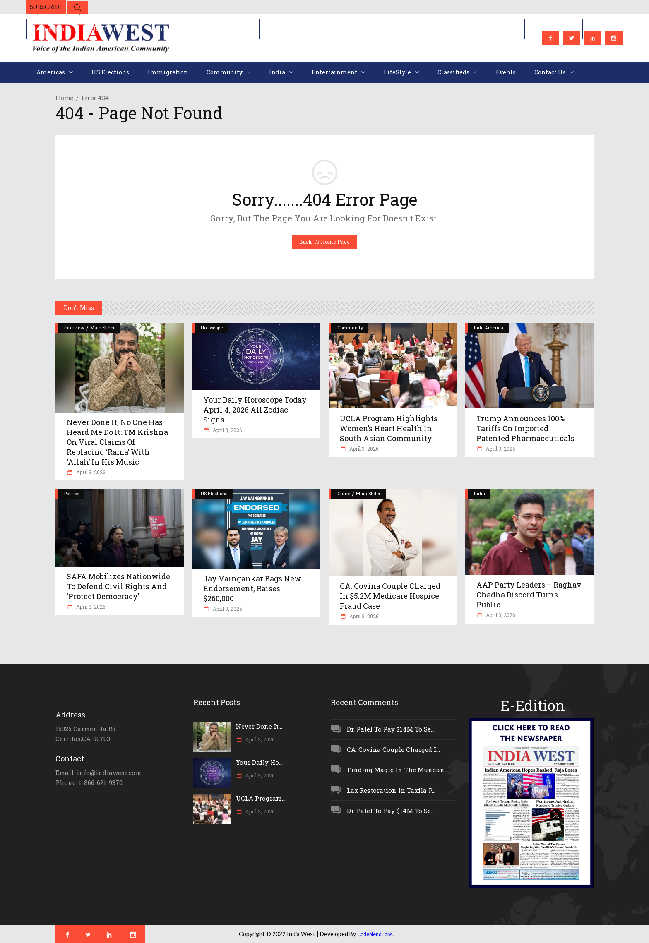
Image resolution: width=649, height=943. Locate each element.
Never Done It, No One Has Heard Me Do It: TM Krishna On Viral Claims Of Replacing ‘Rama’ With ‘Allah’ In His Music (117, 442)
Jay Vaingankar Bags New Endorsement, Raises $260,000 (252, 588)
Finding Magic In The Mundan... (397, 769)
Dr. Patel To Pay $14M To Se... (391, 729)
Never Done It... (259, 726)
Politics (71, 493)
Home (64, 97)
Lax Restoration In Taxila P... (391, 790)
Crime (343, 493)
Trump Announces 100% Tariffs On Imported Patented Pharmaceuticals (525, 428)
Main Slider (102, 327)
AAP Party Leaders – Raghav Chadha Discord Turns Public (529, 594)
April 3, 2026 (90, 472)
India (479, 493)
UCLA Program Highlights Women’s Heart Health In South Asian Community (388, 428)
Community (350, 327)
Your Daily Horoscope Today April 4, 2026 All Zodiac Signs (255, 410)
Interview (74, 327)
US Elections (214, 493)
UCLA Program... (261, 798)
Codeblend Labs (374, 934)
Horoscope (212, 327)
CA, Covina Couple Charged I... (393, 749)
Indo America (488, 327)
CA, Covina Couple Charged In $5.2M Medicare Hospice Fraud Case (390, 596)
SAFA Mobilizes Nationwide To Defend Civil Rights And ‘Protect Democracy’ (118, 586)
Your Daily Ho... (259, 762)
